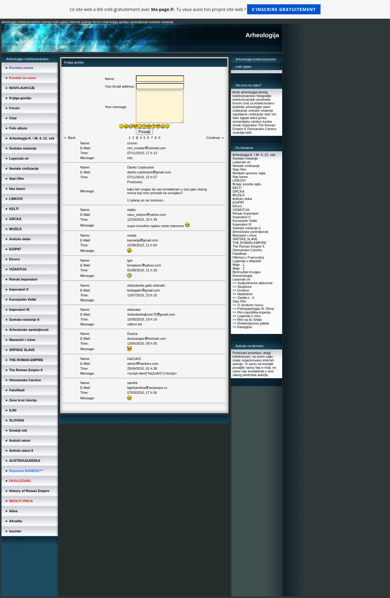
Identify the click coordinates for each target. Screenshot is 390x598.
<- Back (70, 138)
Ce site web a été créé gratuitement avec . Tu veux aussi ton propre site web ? (194, 9)
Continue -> (215, 138)
